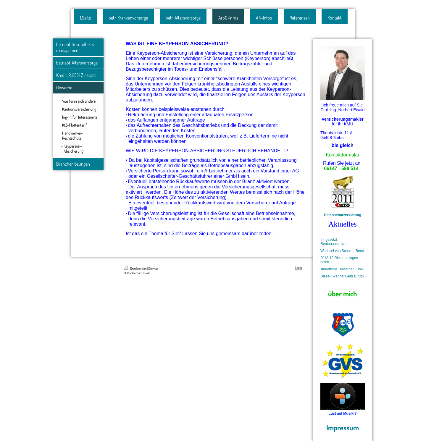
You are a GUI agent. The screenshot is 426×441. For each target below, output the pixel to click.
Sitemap (153, 268)
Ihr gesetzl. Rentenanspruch (333, 242)
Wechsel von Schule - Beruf (342, 251)
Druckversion (135, 268)
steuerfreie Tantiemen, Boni (342, 269)
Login (298, 268)
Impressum (342, 427)
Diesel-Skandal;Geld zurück (342, 276)
